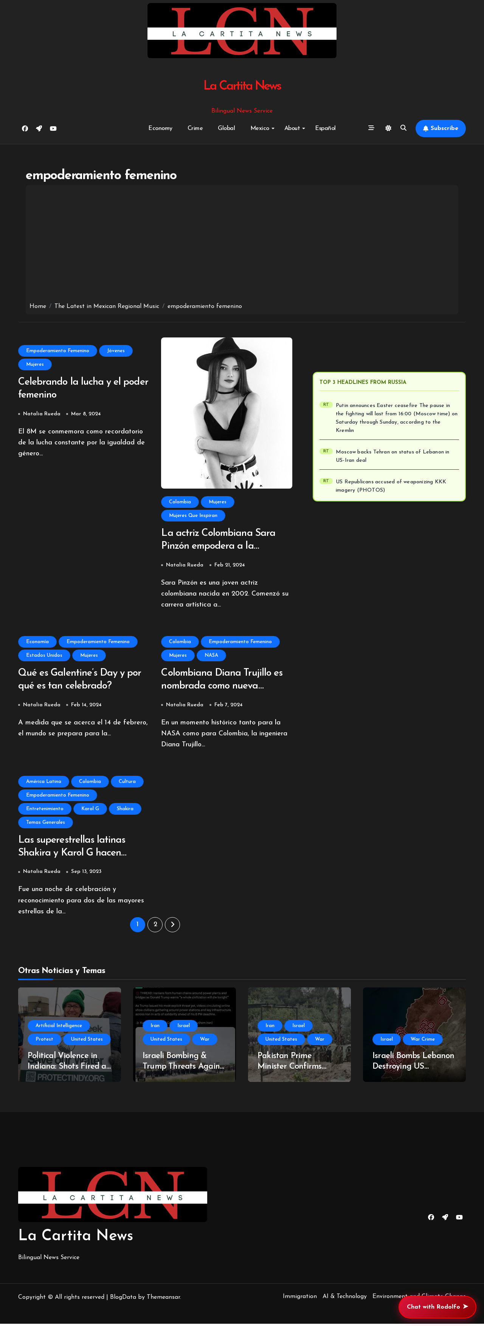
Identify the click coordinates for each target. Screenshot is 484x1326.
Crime (195, 128)
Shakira (125, 810)
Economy (160, 128)
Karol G (90, 810)
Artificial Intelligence (59, 1028)
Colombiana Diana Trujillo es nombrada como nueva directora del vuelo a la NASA (226, 687)
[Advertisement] (242, 246)
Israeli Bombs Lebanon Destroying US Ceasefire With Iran (413, 1069)
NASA (211, 656)
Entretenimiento (45, 810)
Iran (155, 1028)
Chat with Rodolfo (437, 1307)
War (204, 1041)
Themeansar (163, 1300)
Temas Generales (45, 824)
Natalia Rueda (41, 415)
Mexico (262, 128)
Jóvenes (116, 350)
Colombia (180, 502)
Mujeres (35, 364)
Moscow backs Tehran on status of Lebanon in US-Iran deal (393, 456)
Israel (183, 1028)
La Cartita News (242, 86)
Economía (37, 642)
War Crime (423, 1041)
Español (325, 128)
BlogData (123, 1300)
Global (226, 128)
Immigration (300, 1299)
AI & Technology (345, 1299)
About (295, 128)
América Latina (43, 783)
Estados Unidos (44, 656)
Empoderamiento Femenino (57, 350)
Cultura (127, 783)
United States (87, 1041)
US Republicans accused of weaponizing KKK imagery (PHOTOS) (391, 486)
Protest (44, 1041)
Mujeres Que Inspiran (193, 515)
